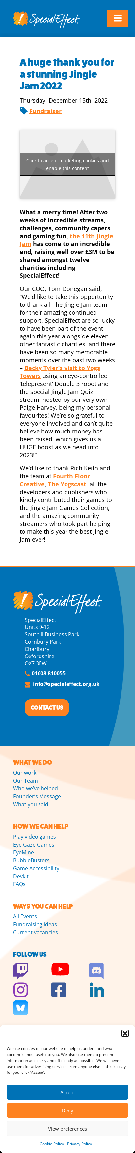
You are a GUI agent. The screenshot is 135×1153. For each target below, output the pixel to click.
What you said (30, 804)
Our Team (25, 780)
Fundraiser (45, 111)
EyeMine (23, 852)
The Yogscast (67, 484)
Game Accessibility (36, 868)
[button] (125, 1033)
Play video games (34, 836)
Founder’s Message (37, 796)
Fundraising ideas (35, 924)
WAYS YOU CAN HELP (43, 906)
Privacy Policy (79, 1144)
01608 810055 (49, 673)
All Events (25, 916)
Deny (67, 1110)
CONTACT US (47, 707)
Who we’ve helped (35, 788)
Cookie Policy (52, 1144)
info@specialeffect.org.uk (66, 684)
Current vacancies (35, 932)
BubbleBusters (31, 860)
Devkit (21, 876)
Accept (67, 1092)
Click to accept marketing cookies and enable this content (67, 164)
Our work (24, 772)
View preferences (67, 1128)
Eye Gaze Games (33, 844)
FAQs (19, 884)
